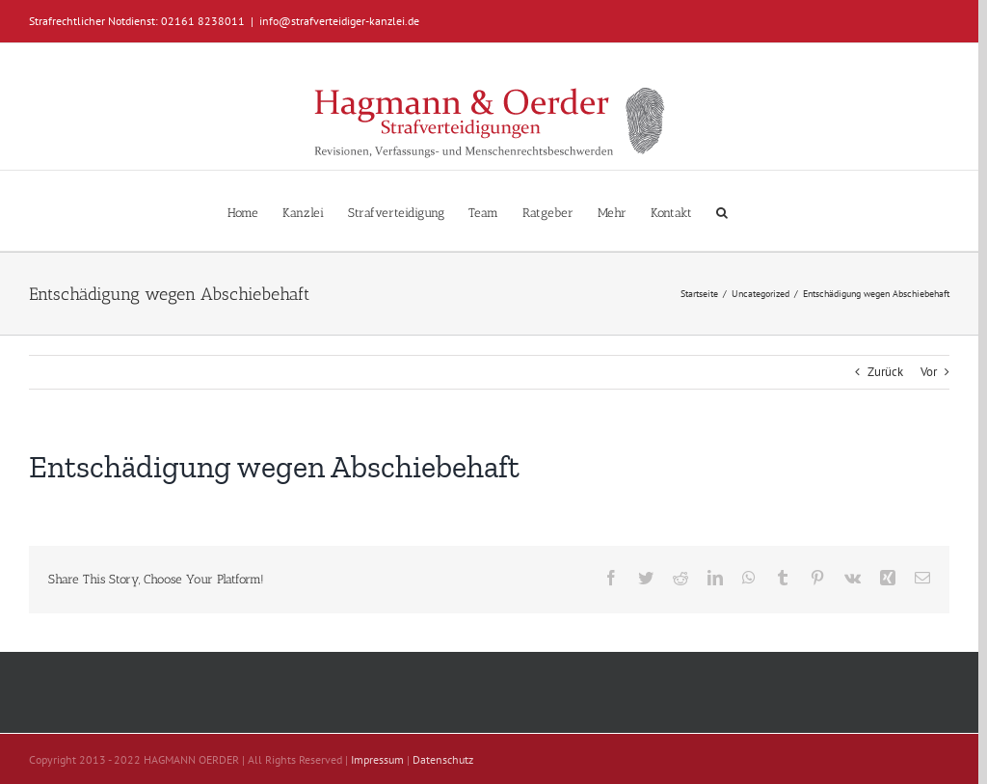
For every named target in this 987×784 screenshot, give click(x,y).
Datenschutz (443, 759)
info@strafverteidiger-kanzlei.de (339, 21)
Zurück (885, 372)
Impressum (377, 759)
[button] (722, 211)
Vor (928, 372)
